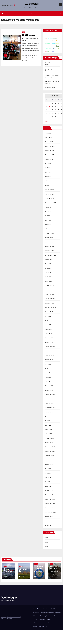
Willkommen (54, 623)
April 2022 (48, 329)
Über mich (53, 616)
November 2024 (50, 194)
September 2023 (50, 255)
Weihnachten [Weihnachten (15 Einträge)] (47, 46)
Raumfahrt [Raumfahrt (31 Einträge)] (47, 43)
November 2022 (50, 298)
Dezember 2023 (50, 242)
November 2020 (50, 399)
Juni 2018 (48, 525)
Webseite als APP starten (39, 623)
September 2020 (50, 407)
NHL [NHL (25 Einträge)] (46, 51)
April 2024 (48, 224)
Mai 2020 (48, 425)
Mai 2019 (48, 477)
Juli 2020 (48, 416)
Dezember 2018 (50, 499)
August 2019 (49, 464)
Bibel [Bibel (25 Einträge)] (51, 46)
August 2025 (49, 159)
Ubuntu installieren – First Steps (41, 619)
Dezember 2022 (50, 294)
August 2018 (49, 516)
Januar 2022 (49, 342)
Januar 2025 (49, 185)
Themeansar (9, 618)
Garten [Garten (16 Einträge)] (54, 46)
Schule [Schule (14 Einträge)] (46, 40)
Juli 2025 (48, 163)
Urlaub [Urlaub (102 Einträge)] (50, 38)
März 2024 (48, 229)
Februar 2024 (49, 233)
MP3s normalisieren (38, 616)
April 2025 (48, 176)
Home (34, 608)
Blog (24, 32)
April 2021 (48, 377)
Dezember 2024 (50, 189)
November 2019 (50, 451)
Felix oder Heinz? (50, 87)
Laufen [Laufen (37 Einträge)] (49, 51)
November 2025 (50, 150)
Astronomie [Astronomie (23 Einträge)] (50, 40)
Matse (6, 576)
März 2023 (48, 281)
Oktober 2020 (49, 403)
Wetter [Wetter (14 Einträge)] (57, 43)
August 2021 (49, 359)
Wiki (46, 546)
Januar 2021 (49, 390)
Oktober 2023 (49, 251)
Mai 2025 (48, 172)
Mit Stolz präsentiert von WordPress (10, 617)
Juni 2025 (48, 168)
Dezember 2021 (50, 346)
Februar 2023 (49, 285)
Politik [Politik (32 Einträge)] (52, 48)
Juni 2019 (48, 473)
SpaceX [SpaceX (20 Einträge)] (57, 40)
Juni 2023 (48, 268)
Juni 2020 (48, 421)
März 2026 (48, 137)
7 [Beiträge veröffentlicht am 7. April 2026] (49, 106)
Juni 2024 (48, 216)
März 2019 (48, 486)
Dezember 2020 (50, 394)
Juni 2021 (48, 368)
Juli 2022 (48, 316)
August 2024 (49, 207)
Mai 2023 (48, 272)
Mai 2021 (48, 373)
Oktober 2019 (49, 455)
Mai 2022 (48, 325)
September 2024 (50, 203)
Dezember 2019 (50, 447)
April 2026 (48, 133)
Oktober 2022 (49, 303)
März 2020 (48, 434)
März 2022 (48, 333)
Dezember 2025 (50, 146)
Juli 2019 (48, 468)
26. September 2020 (30, 38)
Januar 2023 (49, 290)
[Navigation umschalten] (31, 13)
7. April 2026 (9, 574)
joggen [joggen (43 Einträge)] (58, 46)
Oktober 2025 (49, 155)
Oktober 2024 (49, 198)
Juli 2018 (48, 521)
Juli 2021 (48, 364)
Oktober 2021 (49, 355)
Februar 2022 (49, 338)
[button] (60, 13)
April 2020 (48, 429)
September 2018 (50, 512)
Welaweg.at (31, 4)
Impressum (36, 612)
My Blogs (46, 616)
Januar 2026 (49, 142)
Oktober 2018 (49, 508)
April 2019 (48, 482)
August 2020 (49, 412)
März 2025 (48, 181)
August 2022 (49, 312)
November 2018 (50, 503)
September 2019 (50, 460)
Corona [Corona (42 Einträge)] (55, 38)
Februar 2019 (49, 490)
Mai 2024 (48, 220)
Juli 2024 (48, 211)
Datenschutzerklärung (51, 608)
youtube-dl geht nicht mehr (40, 626)
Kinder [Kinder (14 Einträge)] (46, 38)
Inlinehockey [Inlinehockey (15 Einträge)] (57, 48)
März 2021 (48, 381)
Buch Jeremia (40, 608)
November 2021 (50, 351)
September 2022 (50, 307)
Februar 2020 (49, 438)
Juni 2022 (48, 320)
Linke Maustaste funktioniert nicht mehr (50, 612)
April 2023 (48, 277)
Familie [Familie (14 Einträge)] (53, 51)
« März (47, 121)
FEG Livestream (29, 35)
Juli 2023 (48, 264)
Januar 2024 (49, 237)
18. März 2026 (24, 574)
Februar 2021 (49, 386)
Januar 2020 (49, 442)
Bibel (46, 537)
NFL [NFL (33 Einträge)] (55, 40)
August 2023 (49, 259)
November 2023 (50, 246)
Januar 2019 (49, 495)
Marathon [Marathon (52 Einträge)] (48, 48)
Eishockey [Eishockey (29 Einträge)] (53, 43)
